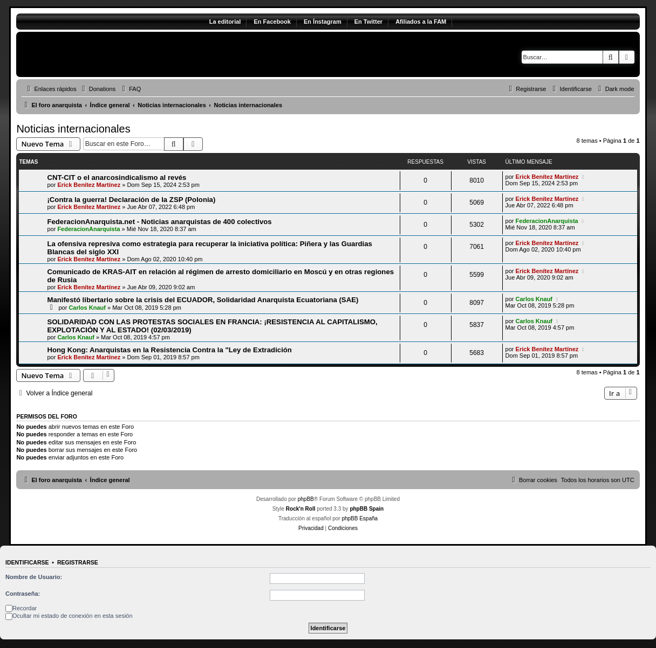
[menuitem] (97, 88)
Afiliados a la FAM (420, 21)
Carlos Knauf (87, 307)
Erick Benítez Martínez (88, 185)
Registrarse (77, 562)
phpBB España (359, 518)
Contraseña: (22, 593)
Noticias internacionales (73, 129)
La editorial (225, 21)
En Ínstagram (322, 21)
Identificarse (27, 562)
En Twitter (368, 21)
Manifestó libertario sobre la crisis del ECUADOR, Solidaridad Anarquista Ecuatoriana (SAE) (202, 300)
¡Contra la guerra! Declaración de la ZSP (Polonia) (131, 200)
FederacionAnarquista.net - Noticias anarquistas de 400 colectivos (159, 222)
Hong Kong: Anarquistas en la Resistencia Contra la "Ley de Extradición (169, 350)
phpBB (306, 499)
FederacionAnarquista (88, 229)
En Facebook (272, 21)
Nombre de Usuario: (33, 577)
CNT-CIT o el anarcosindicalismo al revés (116, 177)
